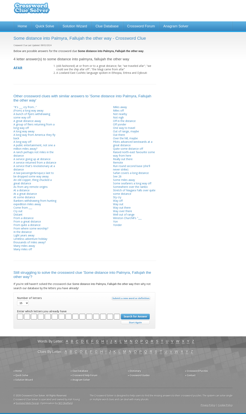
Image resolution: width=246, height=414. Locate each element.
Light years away (23, 235)
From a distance (23, 218)
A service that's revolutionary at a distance (34, 167)
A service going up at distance (32, 159)
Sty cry (117, 197)
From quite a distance (27, 225)
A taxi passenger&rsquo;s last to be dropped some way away (33, 174)
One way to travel (124, 128)
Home (22, 26)
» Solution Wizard (23, 379)
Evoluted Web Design (27, 403)
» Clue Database (79, 371)
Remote (118, 162)
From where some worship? (30, 228)
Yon (115, 221)
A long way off (22, 142)
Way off (118, 200)
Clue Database (107, 26)
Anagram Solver (175, 26)
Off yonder (119, 124)
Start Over (135, 323)
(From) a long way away (28, 110)
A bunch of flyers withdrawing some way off (31, 115)
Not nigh (118, 117)
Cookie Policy (225, 405)
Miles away (120, 107)
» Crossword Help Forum (84, 375)
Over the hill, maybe (125, 138)
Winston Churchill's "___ (127, 218)
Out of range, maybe (126, 131)
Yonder (117, 225)
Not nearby (120, 114)
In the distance (22, 232)
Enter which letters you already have (41, 311)
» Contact (190, 375)
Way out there (122, 207)
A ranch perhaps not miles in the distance (33, 153)
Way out (118, 204)
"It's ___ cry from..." (25, 107)
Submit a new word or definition (131, 299)
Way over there (122, 211)
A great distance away (27, 121)
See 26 (117, 176)
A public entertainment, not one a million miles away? (34, 146)
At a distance (21, 190)
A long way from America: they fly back (34, 136)
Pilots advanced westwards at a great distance (132, 143)
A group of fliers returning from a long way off (34, 126)
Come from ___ (22, 207)
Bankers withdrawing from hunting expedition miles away (34, 202)
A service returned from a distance (34, 162)
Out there (119, 135)
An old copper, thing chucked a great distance (32, 181)
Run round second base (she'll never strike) (131, 167)
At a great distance (25, 194)
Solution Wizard (75, 26)
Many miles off (22, 249)
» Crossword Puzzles (196, 371)
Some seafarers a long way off (132, 183)
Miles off (118, 110)
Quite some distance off (128, 148)
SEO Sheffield (65, 403)
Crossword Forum (141, 26)
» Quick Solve (20, 375)
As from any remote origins (30, 187)
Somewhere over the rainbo (130, 187)
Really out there (123, 159)
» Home (17, 371)
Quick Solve (45, 26)
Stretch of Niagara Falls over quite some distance (134, 192)
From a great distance (27, 221)
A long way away (23, 131)
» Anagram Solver (80, 379)
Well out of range (124, 214)
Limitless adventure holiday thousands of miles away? (30, 240)
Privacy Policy (208, 405)
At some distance (24, 197)
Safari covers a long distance (131, 173)
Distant (17, 214)
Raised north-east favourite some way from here (134, 153)
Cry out (17, 211)
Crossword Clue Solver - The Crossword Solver (31, 10)
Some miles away (124, 180)
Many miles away (24, 246)
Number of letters (29, 298)
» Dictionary (134, 371)
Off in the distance (124, 121)
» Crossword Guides (139, 375)
